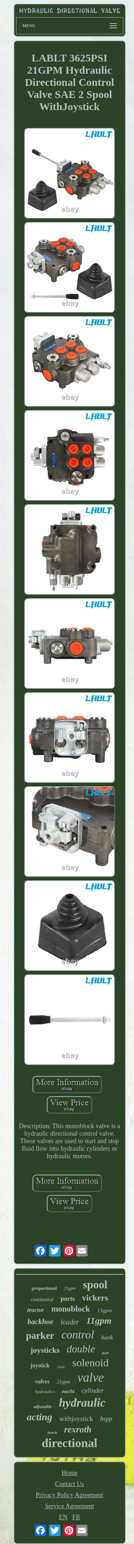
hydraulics (45, 1391)
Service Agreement (69, 1506)
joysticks (45, 1350)
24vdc (60, 1367)
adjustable (43, 1406)
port (105, 1353)
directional (69, 1443)
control (77, 1334)
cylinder (92, 1390)
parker (40, 1335)
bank (107, 1337)
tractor (35, 1310)
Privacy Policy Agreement (69, 1495)
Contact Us (69, 1484)
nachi (68, 1391)
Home (70, 1472)
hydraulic (82, 1402)
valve (91, 1378)
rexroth (77, 1429)
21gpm (63, 1382)
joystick (39, 1365)
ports (67, 1298)
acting (40, 1416)
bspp (106, 1418)
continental (42, 1299)
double (81, 1348)
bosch (52, 1432)
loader (69, 1322)
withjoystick (76, 1418)
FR (76, 1517)
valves (42, 1381)
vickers (95, 1297)
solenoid (90, 1362)
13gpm (104, 1310)
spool (95, 1284)
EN (63, 1517)
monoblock (70, 1308)
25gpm (70, 1288)
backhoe (40, 1321)
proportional (44, 1288)
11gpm (98, 1321)
